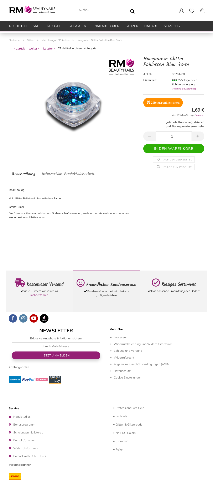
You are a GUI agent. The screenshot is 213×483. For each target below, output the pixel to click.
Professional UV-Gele (128, 408)
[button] (181, 11)
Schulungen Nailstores (28, 432)
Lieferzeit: (150, 80)
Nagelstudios (22, 416)
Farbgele (54, 26)
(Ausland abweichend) (184, 88)
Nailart (151, 26)
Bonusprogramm (24, 424)
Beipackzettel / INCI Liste (29, 456)
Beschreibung (24, 174)
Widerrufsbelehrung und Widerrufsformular (143, 344)
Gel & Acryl (78, 26)
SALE (37, 26)
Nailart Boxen (106, 26)
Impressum (121, 337)
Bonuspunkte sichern (163, 102)
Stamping (172, 26)
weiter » (34, 48)
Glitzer (132, 26)
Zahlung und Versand (128, 351)
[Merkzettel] (192, 11)
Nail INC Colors (124, 433)
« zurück (19, 48)
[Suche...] (132, 9)
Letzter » (49, 48)
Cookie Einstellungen (127, 377)
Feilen (118, 449)
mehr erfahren (39, 295)
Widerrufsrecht (124, 357)
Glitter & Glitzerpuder (128, 424)
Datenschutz (122, 371)
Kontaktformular (24, 440)
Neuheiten (18, 26)
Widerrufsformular (25, 448)
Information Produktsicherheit (68, 174)
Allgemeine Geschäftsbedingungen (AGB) (141, 364)
